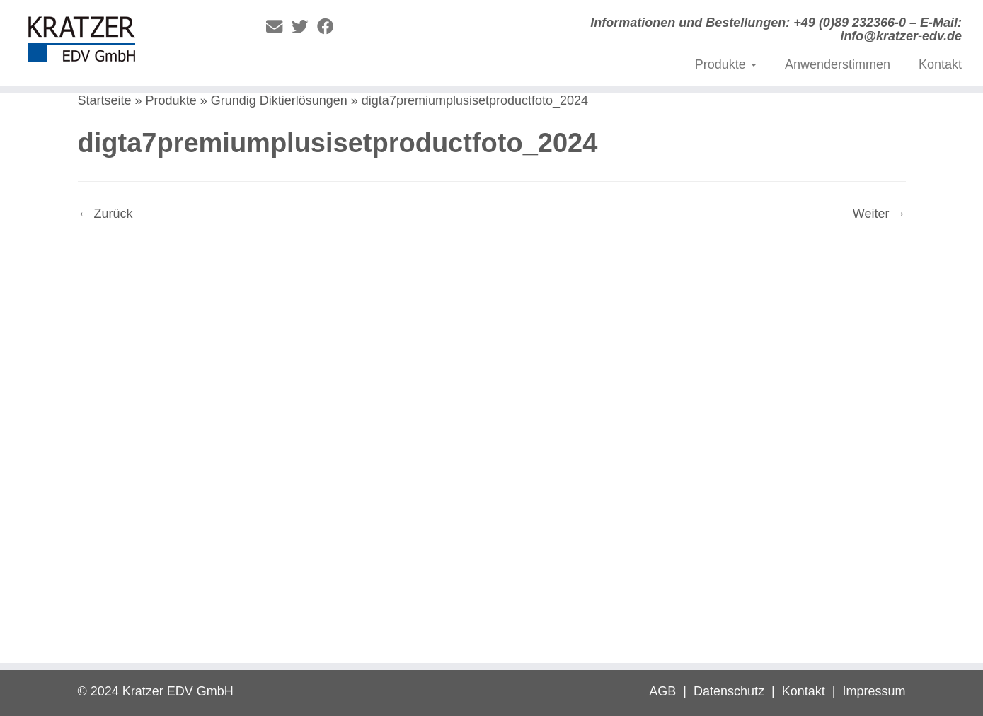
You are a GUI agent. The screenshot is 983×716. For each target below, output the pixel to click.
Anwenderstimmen (837, 64)
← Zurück (105, 214)
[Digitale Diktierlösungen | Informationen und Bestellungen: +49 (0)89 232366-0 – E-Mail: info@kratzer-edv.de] (113, 42)
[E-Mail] (279, 27)
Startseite (105, 100)
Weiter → (879, 214)
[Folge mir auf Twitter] (304, 27)
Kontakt (940, 64)
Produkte (726, 64)
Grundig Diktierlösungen (279, 100)
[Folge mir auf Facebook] (330, 27)
